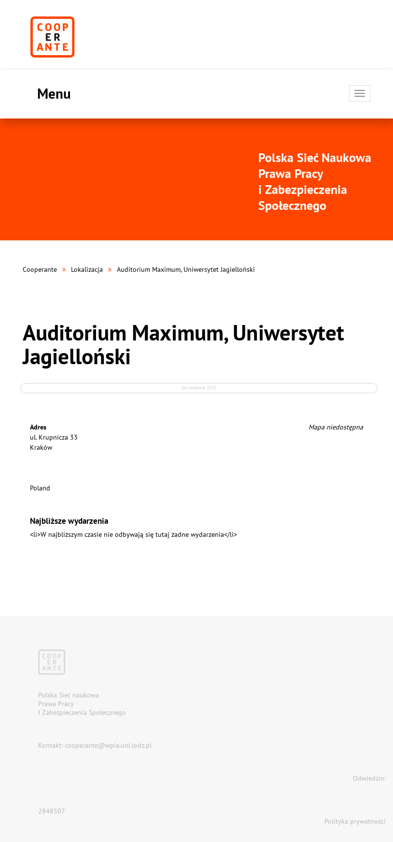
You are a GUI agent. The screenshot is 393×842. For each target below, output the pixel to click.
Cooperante (40, 269)
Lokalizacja (87, 269)
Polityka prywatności (355, 821)
